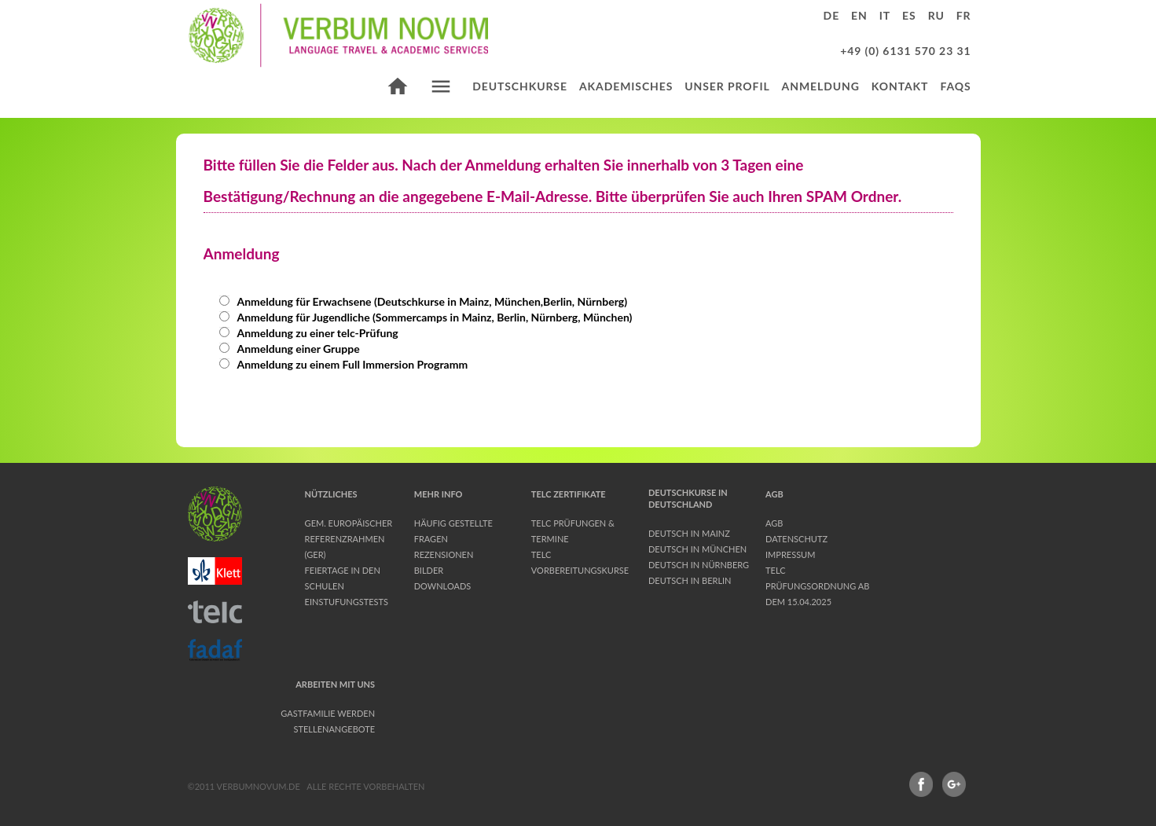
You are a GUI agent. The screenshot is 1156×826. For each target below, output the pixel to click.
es (909, 15)
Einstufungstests (346, 602)
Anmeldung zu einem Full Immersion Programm (343, 364)
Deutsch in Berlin (690, 580)
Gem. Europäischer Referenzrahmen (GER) (349, 539)
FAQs (955, 86)
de (832, 15)
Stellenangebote (335, 729)
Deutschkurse (519, 86)
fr (963, 15)
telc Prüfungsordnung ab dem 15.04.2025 (817, 586)
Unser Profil (726, 86)
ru (936, 15)
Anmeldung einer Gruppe (289, 348)
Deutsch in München (697, 549)
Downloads (443, 586)
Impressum (790, 554)
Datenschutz (796, 539)
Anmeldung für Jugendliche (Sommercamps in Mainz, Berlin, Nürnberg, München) (426, 317)
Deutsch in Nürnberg (698, 565)
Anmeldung (821, 86)
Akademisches (626, 86)
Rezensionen (444, 554)
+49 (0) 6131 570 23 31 (905, 50)
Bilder (428, 570)
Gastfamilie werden (328, 713)
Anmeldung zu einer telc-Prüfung (308, 333)
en (859, 15)
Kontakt (900, 86)
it (884, 15)
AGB (774, 523)
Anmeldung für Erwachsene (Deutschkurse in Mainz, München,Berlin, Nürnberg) (423, 301)
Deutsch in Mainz (689, 533)
